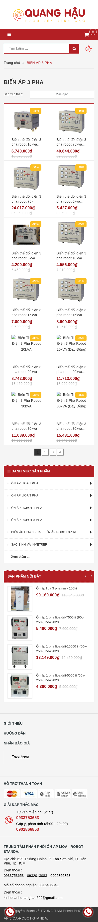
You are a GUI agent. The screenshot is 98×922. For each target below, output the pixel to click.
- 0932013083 (36, 876)
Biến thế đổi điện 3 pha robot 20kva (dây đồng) (72, 372)
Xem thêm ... (20, 556)
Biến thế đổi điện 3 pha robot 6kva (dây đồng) (72, 201)
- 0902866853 (59, 876)
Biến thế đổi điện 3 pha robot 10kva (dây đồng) (26, 144)
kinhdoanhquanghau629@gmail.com (33, 898)
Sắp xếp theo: (13, 94)
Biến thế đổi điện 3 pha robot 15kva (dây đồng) (72, 315)
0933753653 (27, 818)
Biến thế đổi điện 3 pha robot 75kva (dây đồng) (72, 144)
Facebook (20, 757)
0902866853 (27, 829)
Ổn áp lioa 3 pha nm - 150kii (57, 588)
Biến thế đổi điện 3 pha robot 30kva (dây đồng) (72, 428)
